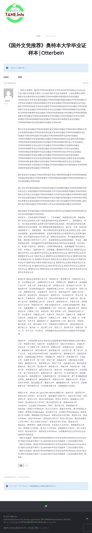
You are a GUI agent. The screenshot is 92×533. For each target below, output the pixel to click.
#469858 (85, 83)
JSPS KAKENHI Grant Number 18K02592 (55, 519)
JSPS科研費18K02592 (28, 522)
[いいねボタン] (21, 465)
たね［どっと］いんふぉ (38, 12)
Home (38, 36)
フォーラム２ (51, 36)
